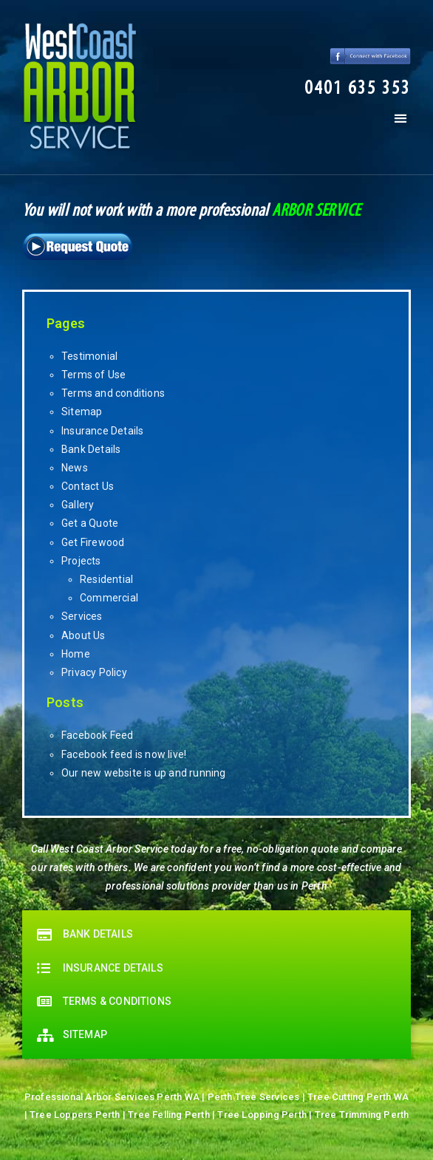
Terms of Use (93, 375)
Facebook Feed (97, 735)
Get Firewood (92, 542)
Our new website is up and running (143, 773)
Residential (106, 579)
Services (82, 616)
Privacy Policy (94, 672)
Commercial (109, 598)
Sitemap (81, 411)
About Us (83, 635)
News (74, 468)
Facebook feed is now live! (123, 754)
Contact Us (87, 486)
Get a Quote (89, 523)
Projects (81, 561)
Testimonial (89, 356)
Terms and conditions (113, 393)
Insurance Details (102, 431)
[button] (357, 89)
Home (75, 654)
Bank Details (90, 449)
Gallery (77, 505)
